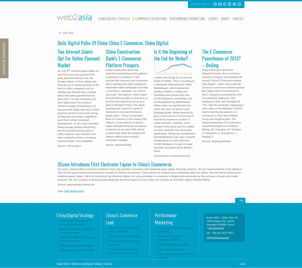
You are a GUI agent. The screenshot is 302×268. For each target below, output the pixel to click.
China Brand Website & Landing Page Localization (77, 239)
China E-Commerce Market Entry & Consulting (123, 230)
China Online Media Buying (172, 244)
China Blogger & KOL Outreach (76, 250)
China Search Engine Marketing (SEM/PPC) (175, 230)
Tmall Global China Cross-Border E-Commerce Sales (123, 251)
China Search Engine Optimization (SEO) (169, 238)
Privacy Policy (63, 263)
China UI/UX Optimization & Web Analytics (175, 256)
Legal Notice (87, 263)
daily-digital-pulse (74, 191)
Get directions (216, 228)
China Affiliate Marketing (170, 249)
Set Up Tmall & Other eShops (124, 236)
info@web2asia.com (217, 237)
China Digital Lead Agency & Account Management (75, 222)
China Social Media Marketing (75, 245)
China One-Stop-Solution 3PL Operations (124, 243)
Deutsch (98, 263)
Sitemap (75, 263)
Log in (242, 263)
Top (241, 200)
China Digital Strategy (75, 215)
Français (108, 263)
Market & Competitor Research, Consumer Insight (76, 231)
